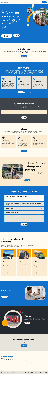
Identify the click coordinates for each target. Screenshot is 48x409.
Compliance (32, 372)
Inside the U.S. (43, 359)
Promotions (17, 365)
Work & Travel (26, 358)
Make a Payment (44, 361)
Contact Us (43, 363)
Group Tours (26, 360)
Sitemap (45, 372)
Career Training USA (8, 10)
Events (35, 361)
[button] (15, 2)
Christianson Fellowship (28, 362)
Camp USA (17, 359)
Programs (2, 10)
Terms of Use (41, 372)
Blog (41, 358)
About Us (36, 358)
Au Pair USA (17, 358)
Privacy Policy (36, 372)
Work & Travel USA (18, 363)
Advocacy (36, 359)
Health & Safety (27, 372)
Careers (35, 363)
